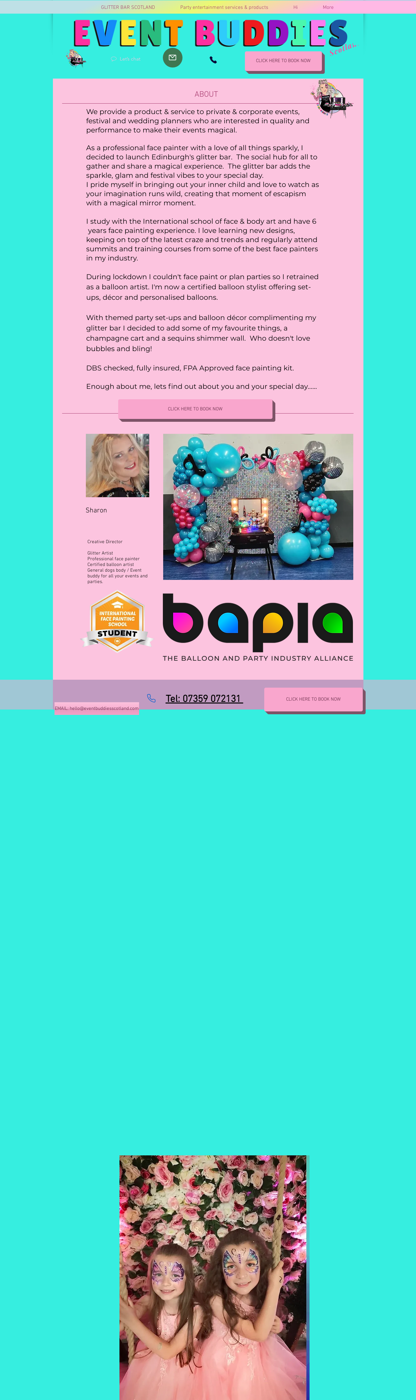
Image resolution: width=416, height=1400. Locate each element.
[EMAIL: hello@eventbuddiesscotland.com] (96, 708)
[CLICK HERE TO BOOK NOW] (283, 61)
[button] (358, 38)
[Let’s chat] (125, 59)
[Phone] (213, 60)
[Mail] (172, 57)
